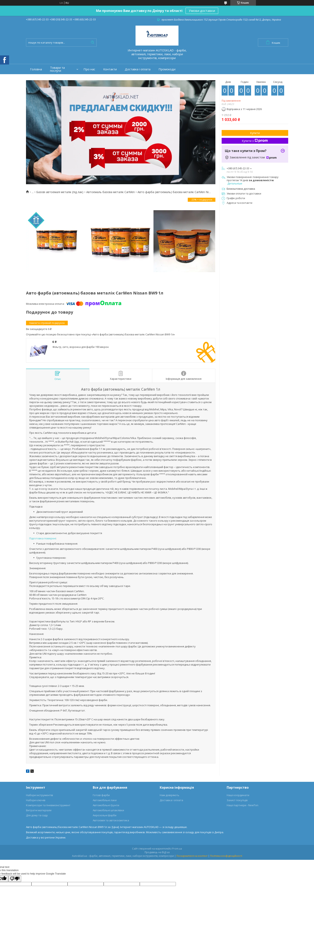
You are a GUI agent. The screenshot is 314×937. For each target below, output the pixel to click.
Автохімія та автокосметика (111, 820)
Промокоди (167, 69)
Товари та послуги (57, 69)
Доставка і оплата (137, 69)
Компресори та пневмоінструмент (48, 805)
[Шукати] (93, 42)
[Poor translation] (14, 878)
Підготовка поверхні (42, 538)
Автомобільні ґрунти (106, 805)
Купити (255, 133)
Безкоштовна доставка (241, 188)
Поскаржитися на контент (192, 856)
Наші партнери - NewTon (242, 805)
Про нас (89, 69)
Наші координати (238, 795)
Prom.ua (177, 848)
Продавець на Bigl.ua (157, 852)
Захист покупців (237, 800)
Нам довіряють (169, 795)
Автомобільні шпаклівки (108, 810)
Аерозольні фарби (104, 815)
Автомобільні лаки (105, 800)
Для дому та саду (37, 815)
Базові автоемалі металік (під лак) (59, 192)
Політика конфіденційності (226, 856)
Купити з (255, 141)
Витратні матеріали (38, 810)
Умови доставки (202, 10)
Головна (36, 69)
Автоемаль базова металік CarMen (110, 192)
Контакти (110, 69)
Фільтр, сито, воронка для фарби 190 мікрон (80, 346)
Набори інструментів (39, 795)
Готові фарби (101, 795)
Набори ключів (35, 800)
